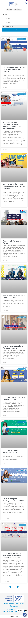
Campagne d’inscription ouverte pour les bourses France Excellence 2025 (12, 556)
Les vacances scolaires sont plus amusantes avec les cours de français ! (14, 186)
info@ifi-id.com (14, 606)
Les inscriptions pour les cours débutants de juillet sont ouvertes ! (14, 69)
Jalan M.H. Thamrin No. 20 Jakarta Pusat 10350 (14, 603)
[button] (2, 3)
